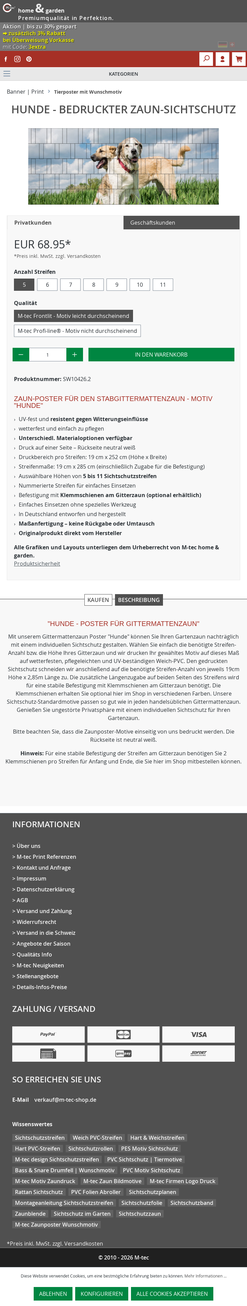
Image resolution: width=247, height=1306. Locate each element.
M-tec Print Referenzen (46, 856)
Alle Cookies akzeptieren (172, 1294)
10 (140, 284)
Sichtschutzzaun (140, 1213)
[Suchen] (206, 59)
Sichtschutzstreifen (40, 1137)
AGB (22, 900)
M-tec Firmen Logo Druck (182, 1181)
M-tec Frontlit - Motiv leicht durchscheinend (73, 316)
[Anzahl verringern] (21, 354)
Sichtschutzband (191, 1203)
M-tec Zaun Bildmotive (112, 1181)
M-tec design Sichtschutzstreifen (57, 1159)
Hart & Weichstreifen (157, 1137)
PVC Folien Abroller (96, 1192)
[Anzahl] (48, 354)
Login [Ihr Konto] (222, 59)
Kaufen (98, 600)
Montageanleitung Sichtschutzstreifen (64, 1203)
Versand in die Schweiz (46, 932)
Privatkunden (33, 222)
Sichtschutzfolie (141, 1203)
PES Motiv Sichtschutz (149, 1148)
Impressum (31, 878)
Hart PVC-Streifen (37, 1148)
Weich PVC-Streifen (97, 1137)
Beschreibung (139, 600)
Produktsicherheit (37, 563)
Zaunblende (30, 1213)
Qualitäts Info (34, 954)
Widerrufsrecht (36, 922)
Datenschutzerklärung (46, 889)
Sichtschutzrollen (90, 1148)
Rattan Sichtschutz (39, 1192)
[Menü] (123, 74)
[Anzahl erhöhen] (74, 354)
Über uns (28, 846)
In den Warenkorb (161, 354)
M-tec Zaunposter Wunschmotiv (56, 1224)
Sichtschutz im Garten (82, 1213)
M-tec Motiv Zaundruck (45, 1181)
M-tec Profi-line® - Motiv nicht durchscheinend (77, 331)
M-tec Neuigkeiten (40, 965)
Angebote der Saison (43, 943)
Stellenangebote (38, 976)
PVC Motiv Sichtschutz (151, 1170)
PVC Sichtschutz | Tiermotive (144, 1159)
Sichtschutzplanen (152, 1192)
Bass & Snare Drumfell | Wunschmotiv (65, 1170)
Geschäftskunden (152, 222)
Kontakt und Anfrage (44, 867)
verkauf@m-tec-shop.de (65, 1099)
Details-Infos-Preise (42, 987)
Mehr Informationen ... (205, 1276)
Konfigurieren (102, 1294)
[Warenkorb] (239, 59)
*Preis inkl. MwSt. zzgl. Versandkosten (57, 256)
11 (163, 284)
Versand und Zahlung (44, 911)
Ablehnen (53, 1294)
